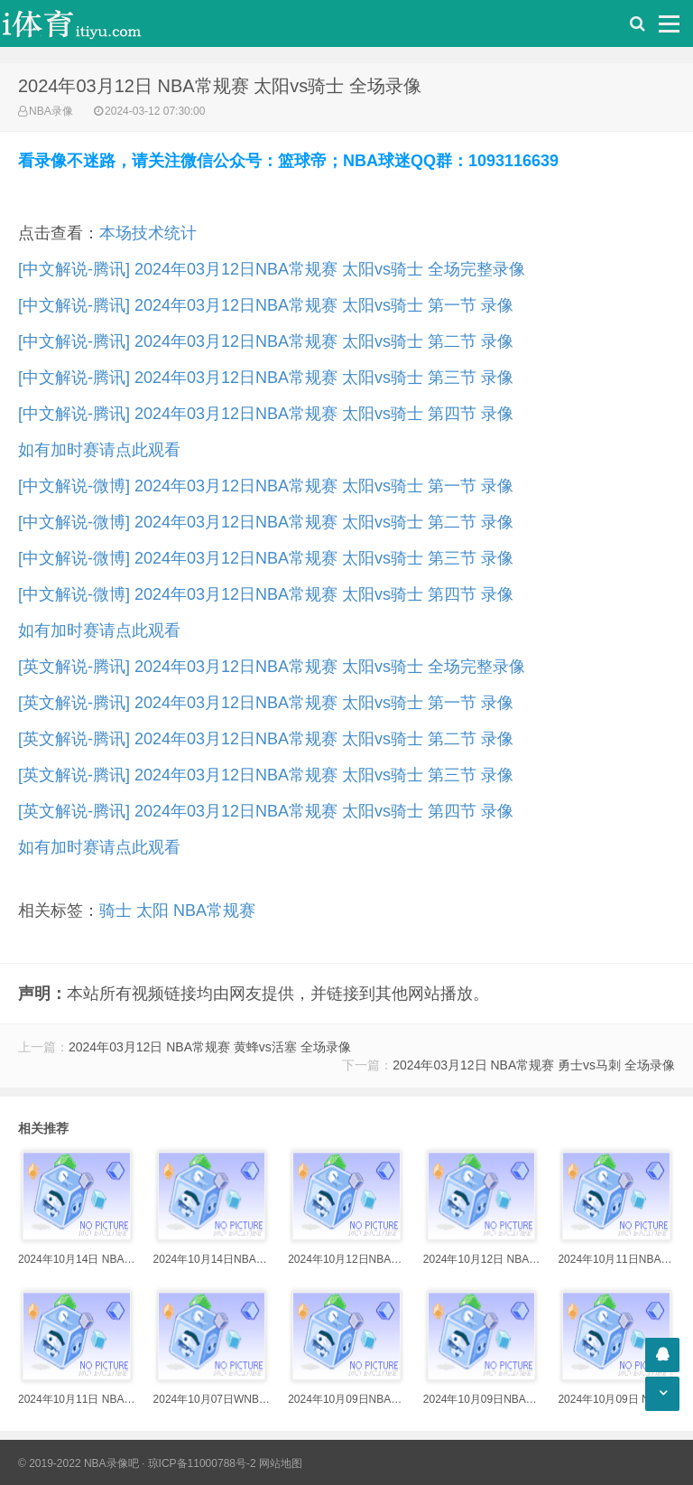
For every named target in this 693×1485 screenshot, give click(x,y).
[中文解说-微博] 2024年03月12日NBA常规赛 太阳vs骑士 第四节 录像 (265, 594)
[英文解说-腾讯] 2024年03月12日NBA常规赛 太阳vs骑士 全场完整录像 (271, 667)
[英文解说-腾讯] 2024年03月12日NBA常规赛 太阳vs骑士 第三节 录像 (265, 775)
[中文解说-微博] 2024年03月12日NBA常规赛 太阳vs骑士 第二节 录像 (265, 522)
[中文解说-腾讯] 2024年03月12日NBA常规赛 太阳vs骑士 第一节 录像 (265, 305)
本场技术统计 (148, 233)
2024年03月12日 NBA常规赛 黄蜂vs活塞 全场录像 (210, 1047)
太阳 (152, 910)
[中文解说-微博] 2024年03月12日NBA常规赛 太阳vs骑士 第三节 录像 (265, 558)
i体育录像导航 (90, 23)
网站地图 (280, 1463)
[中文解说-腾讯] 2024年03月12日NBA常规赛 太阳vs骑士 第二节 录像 (265, 341)
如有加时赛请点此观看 (99, 450)
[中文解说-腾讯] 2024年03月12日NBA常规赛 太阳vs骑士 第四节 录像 (265, 414)
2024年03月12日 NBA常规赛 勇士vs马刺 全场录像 (534, 1065)
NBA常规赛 (214, 910)
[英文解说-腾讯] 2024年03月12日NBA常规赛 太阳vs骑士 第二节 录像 (265, 739)
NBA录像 (51, 111)
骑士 (115, 910)
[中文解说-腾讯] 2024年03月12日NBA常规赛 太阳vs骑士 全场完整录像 (271, 269)
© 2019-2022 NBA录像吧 (78, 1463)
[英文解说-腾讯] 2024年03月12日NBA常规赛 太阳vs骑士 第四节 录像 (265, 811)
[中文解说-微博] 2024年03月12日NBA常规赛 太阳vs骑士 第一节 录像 (265, 486)
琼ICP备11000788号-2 (202, 1463)
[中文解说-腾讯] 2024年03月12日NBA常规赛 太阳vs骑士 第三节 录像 (265, 378)
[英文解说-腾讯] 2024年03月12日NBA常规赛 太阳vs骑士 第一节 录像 (265, 703)
